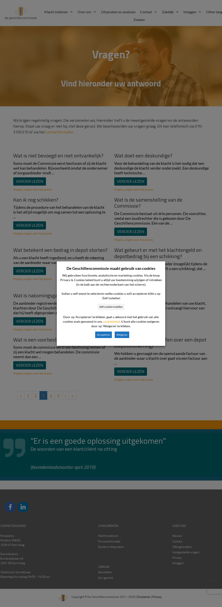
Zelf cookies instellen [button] (111, 306)
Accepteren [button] (103, 334)
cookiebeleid (111, 321)
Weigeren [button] (121, 334)
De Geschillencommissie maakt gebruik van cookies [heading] (111, 268)
